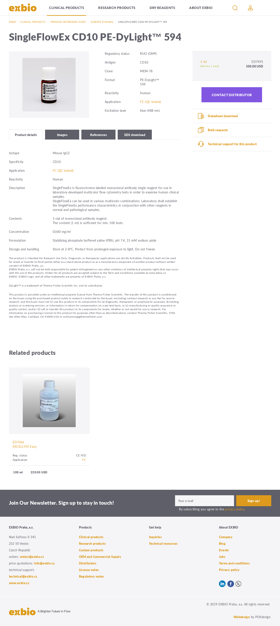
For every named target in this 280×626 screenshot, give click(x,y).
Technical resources (163, 543)
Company (226, 537)
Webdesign (241, 617)
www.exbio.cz (19, 583)
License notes (89, 570)
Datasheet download (223, 116)
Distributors (87, 563)
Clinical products (66, 7)
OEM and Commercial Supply (100, 556)
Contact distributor (232, 94)
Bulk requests (218, 130)
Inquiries (155, 537)
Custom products (91, 550)
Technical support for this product (232, 144)
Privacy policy (229, 570)
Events (224, 550)
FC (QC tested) (150, 101)
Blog (222, 543)
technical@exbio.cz (23, 576)
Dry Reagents (162, 7)
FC (84, 460)
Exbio (12, 21)
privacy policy (234, 509)
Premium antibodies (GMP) (68, 21)
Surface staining (102, 21)
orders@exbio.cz (32, 556)
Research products (116, 7)
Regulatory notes (91, 576)
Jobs (222, 556)
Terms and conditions (234, 563)
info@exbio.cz (44, 563)
